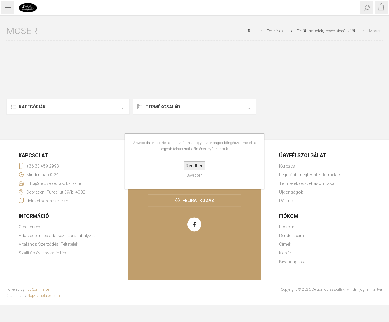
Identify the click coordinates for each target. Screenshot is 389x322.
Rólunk (286, 200)
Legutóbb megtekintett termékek (310, 174)
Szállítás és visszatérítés (42, 252)
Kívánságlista (292, 261)
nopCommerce (37, 289)
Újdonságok (291, 192)
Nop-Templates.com (43, 295)
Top (251, 31)
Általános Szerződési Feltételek (48, 244)
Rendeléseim (291, 235)
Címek (285, 244)
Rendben (194, 165)
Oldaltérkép (29, 226)
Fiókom (286, 226)
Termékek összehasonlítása (306, 183)
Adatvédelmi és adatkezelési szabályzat (57, 235)
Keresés (287, 166)
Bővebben (194, 175)
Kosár (285, 252)
